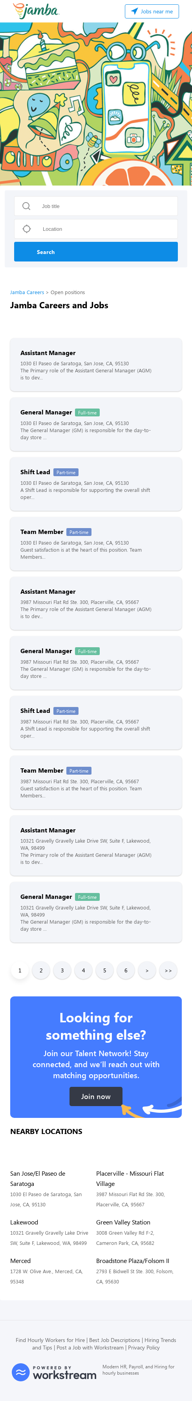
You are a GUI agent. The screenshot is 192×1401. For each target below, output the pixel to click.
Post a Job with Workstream (90, 1347)
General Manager (46, 412)
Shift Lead (35, 472)
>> (168, 970)
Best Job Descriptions (114, 1340)
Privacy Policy (144, 1347)
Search (46, 252)
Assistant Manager (47, 352)
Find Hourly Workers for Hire (50, 1340)
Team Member (41, 531)
